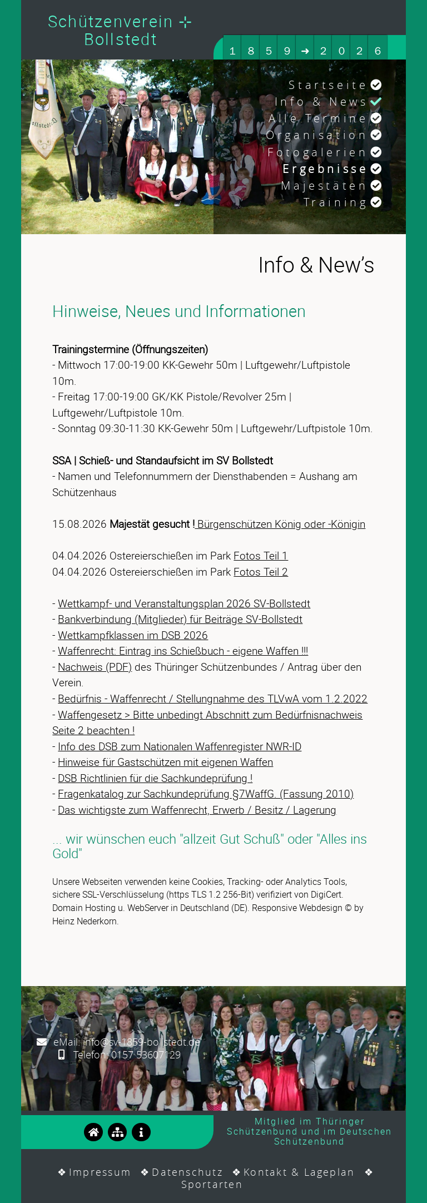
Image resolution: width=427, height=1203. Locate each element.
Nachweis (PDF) (95, 667)
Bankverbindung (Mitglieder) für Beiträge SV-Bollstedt (180, 619)
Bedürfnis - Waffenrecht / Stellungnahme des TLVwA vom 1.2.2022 (213, 698)
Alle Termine (318, 118)
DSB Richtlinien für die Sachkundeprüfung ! (155, 778)
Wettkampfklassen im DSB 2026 (133, 635)
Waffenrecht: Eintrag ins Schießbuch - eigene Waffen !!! (183, 650)
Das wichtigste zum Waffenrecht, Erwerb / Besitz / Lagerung (197, 810)
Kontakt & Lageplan (299, 1172)
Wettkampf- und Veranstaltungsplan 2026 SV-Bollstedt (184, 603)
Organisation (317, 134)
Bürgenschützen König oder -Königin (280, 524)
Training (336, 202)
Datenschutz (187, 1172)
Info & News (322, 101)
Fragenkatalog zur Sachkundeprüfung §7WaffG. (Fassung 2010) (206, 793)
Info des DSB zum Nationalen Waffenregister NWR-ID (179, 746)
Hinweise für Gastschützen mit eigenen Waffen (165, 762)
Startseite (328, 84)
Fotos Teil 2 (261, 572)
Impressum (100, 1172)
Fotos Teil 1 (261, 555)
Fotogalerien (317, 152)
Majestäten (324, 185)
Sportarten (212, 1184)
